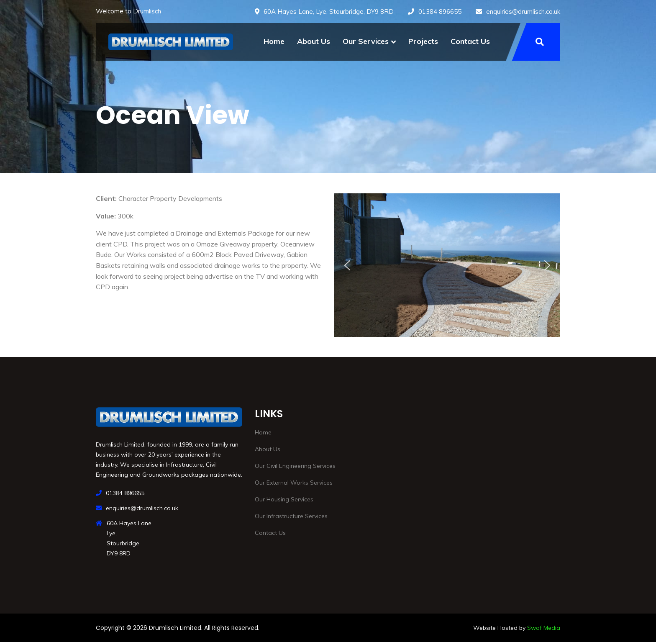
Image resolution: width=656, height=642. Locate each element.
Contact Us (470, 41)
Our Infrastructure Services (291, 516)
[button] (347, 265)
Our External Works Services (294, 482)
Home (274, 41)
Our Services (366, 41)
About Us (313, 41)
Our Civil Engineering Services (295, 466)
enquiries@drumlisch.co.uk (523, 11)
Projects (423, 41)
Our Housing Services (284, 499)
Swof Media (543, 628)
